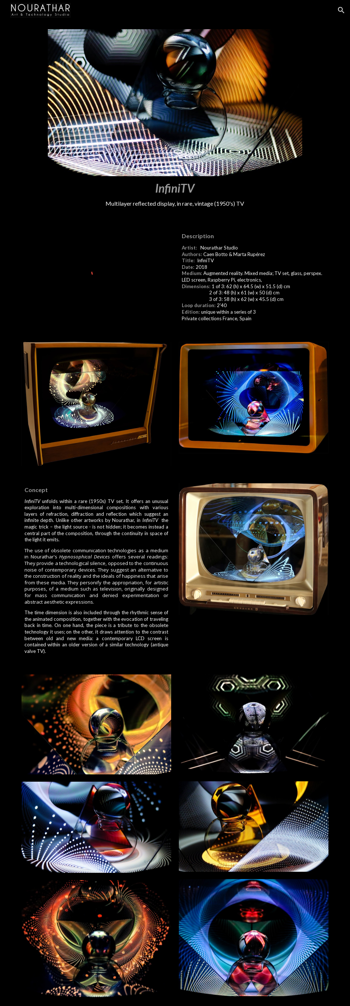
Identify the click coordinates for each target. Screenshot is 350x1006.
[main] (175, 194)
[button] (341, 10)
